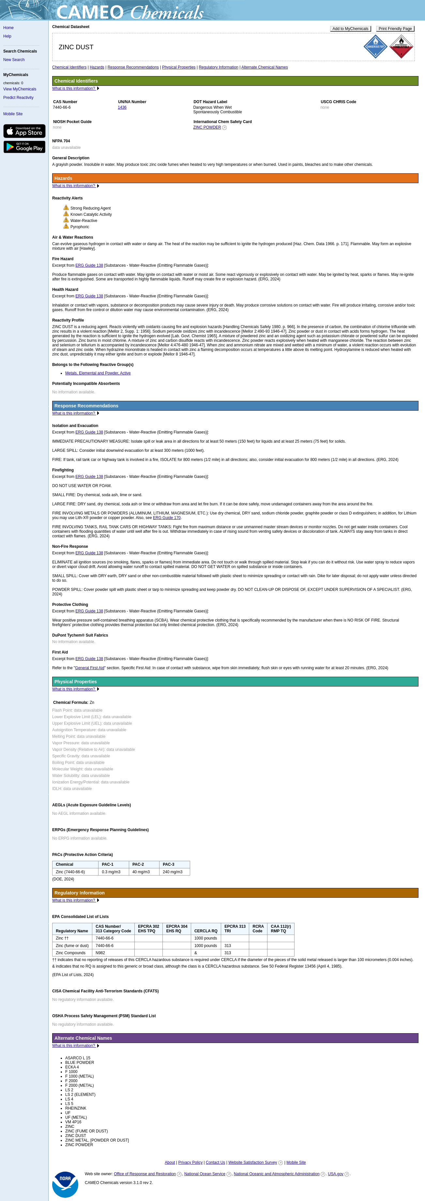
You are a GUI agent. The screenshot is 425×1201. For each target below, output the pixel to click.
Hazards (97, 67)
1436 (122, 107)
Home (8, 27)
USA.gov (335, 1174)
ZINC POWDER (207, 127)
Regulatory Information (218, 67)
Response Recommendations (133, 67)
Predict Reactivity (18, 97)
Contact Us (215, 1162)
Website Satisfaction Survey (252, 1162)
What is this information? (74, 88)
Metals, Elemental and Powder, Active (98, 373)
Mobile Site (13, 114)
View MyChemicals (19, 89)
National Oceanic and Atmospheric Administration (277, 1174)
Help (7, 36)
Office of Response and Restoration (145, 1174)
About (170, 1162)
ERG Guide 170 (167, 517)
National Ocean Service (204, 1174)
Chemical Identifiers (69, 67)
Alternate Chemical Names (264, 67)
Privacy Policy (190, 1162)
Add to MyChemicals (351, 28)
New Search (13, 59)
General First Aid (89, 668)
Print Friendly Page (395, 28)
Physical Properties (179, 67)
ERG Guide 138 (89, 265)
